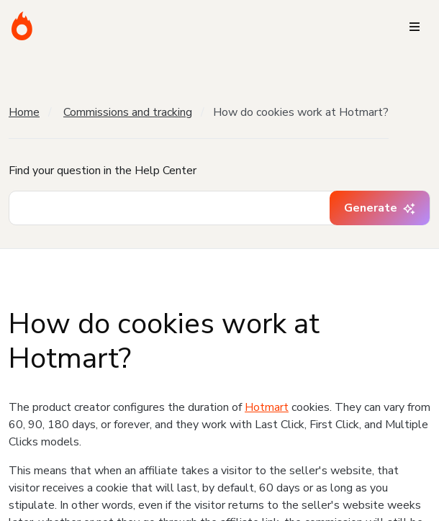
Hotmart (267, 407)
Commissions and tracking (127, 112)
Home (24, 112)
